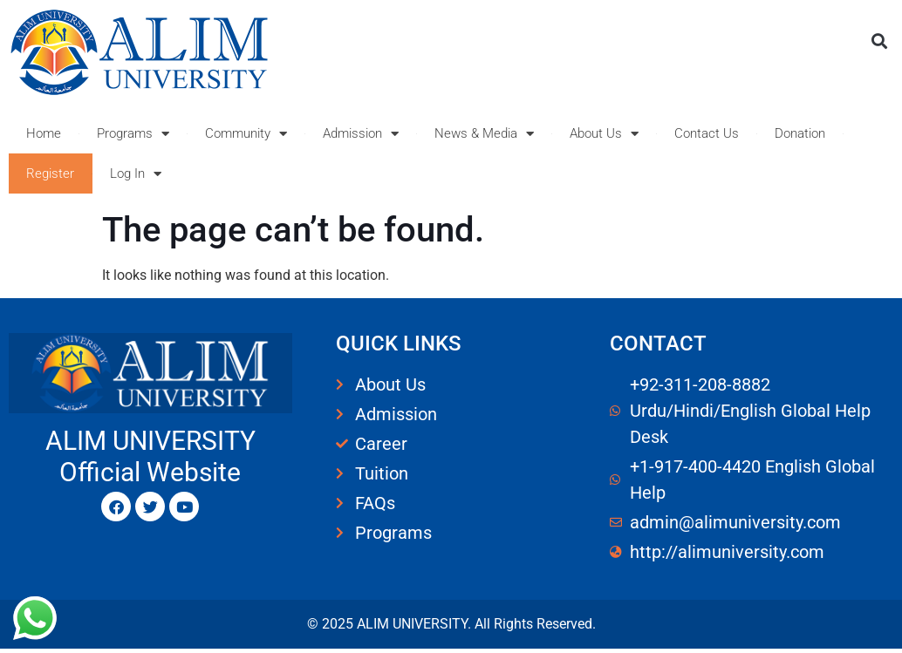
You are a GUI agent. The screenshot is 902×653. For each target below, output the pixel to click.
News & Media (484, 134)
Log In (135, 174)
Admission (361, 134)
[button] (878, 40)
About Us (604, 134)
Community (246, 134)
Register (50, 173)
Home (43, 133)
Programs (133, 134)
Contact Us (706, 133)
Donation (800, 133)
